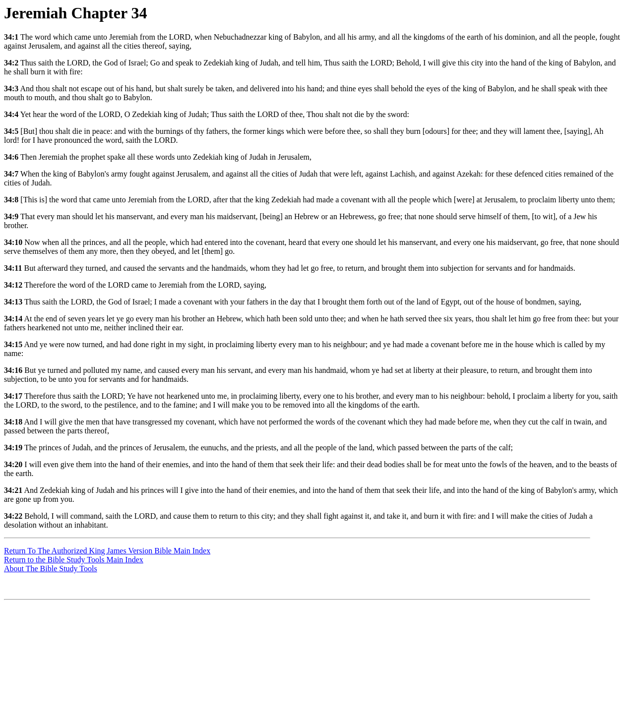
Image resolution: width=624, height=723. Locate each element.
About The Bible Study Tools (50, 568)
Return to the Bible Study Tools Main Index (73, 559)
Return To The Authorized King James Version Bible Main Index (107, 550)
